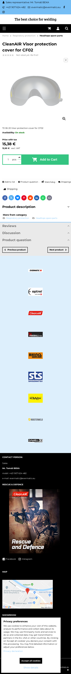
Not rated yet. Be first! (27, 55)
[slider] (8, 55)
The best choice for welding (35, 19)
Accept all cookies (30, 660)
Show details (31, 667)
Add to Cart (48, 159)
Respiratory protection (17, 218)
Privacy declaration (13, 651)
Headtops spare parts (46, 218)
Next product (58, 249)
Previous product (15, 249)
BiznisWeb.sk (62, 667)
